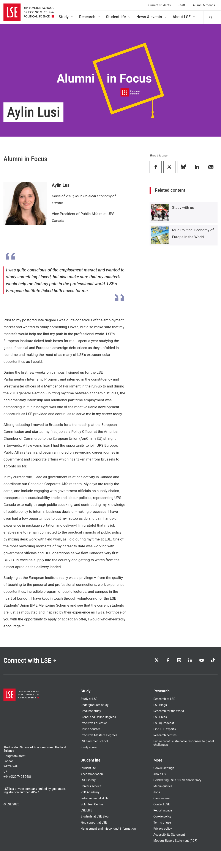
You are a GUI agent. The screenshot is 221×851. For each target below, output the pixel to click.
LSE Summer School (94, 741)
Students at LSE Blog (95, 816)
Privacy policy (162, 828)
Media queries (162, 786)
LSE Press (160, 717)
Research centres (165, 735)
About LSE (184, 16)
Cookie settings (163, 768)
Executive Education (94, 723)
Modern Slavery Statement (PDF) (175, 840)
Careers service (91, 786)
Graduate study (91, 711)
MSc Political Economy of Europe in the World (193, 233)
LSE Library (88, 780)
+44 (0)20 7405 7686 (17, 776)
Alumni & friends (204, 5)
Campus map (162, 798)
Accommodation (92, 774)
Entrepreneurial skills (94, 798)
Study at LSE (89, 699)
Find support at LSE (94, 822)
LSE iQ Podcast (163, 723)
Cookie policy (162, 816)
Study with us (183, 207)
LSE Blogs (160, 705)
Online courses (90, 729)
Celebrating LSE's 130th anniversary (177, 780)
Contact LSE (161, 804)
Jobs (156, 792)
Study (66, 16)
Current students (159, 5)
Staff (181, 5)
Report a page (162, 810)
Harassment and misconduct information (108, 828)
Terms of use (162, 822)
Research (90, 16)
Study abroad (89, 747)
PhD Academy (90, 792)
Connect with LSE (29, 660)
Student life (118, 16)
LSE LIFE (86, 810)
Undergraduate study (94, 705)
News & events (151, 16)
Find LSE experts (164, 729)
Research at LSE (164, 699)
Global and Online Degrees (98, 717)
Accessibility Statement (169, 834)
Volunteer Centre (92, 804)
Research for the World (168, 711)
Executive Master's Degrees (99, 735)
